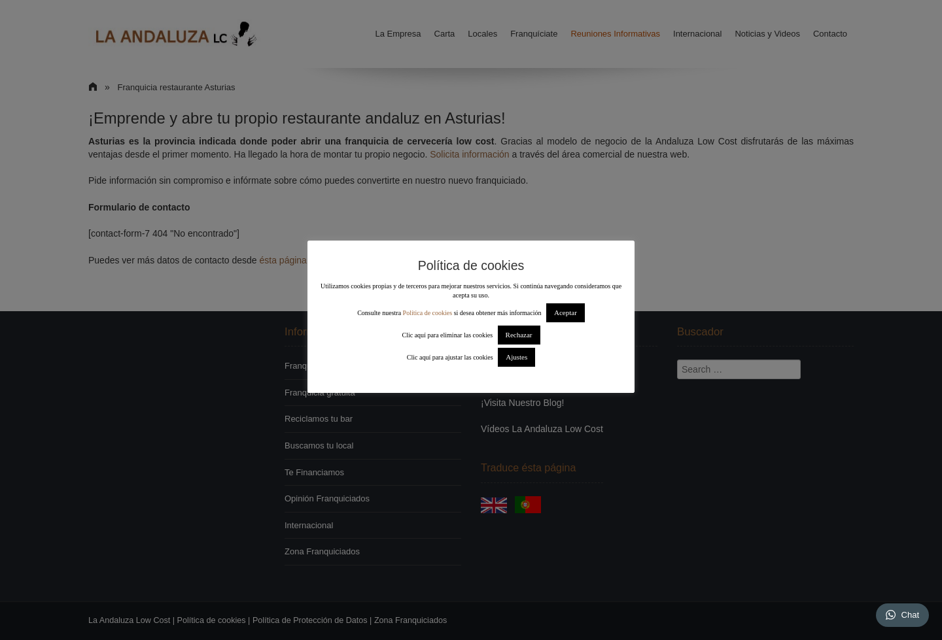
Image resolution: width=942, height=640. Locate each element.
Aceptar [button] (565, 312)
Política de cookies (428, 312)
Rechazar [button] (519, 335)
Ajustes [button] (516, 357)
